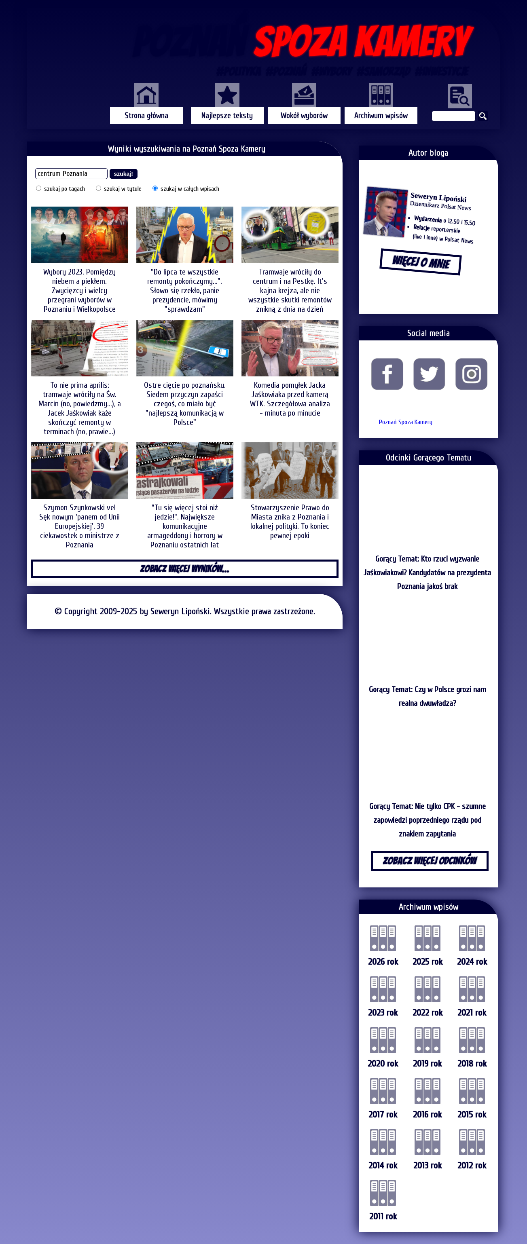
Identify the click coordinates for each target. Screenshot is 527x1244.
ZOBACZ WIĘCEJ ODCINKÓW (429, 860)
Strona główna (146, 115)
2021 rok (471, 1012)
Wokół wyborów (304, 115)
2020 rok (383, 1063)
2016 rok (427, 1114)
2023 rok (383, 1012)
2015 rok (471, 1114)
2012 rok (471, 1165)
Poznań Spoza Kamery (405, 422)
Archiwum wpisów (381, 115)
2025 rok (427, 962)
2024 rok (472, 962)
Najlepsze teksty (227, 115)
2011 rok (383, 1216)
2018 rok (472, 1063)
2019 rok (427, 1063)
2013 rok (427, 1165)
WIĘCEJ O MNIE (420, 262)
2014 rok (382, 1165)
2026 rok (383, 962)
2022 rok (427, 1012)
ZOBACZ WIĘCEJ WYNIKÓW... (184, 569)
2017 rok (382, 1114)
